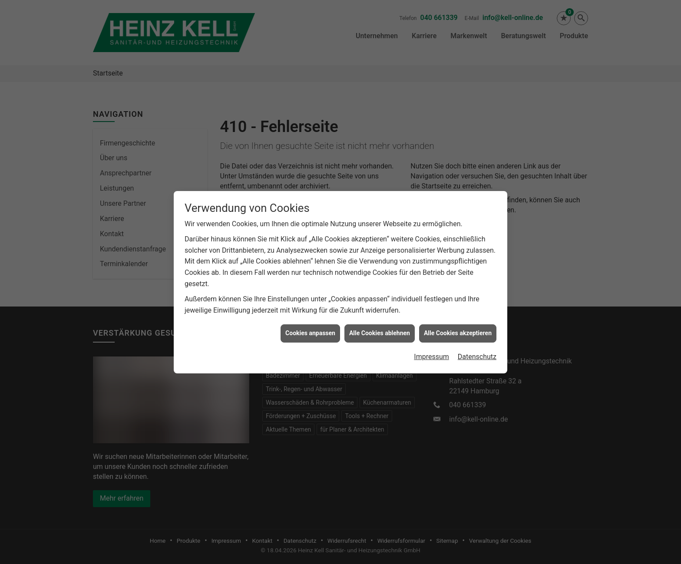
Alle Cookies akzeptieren (458, 330)
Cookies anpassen (310, 330)
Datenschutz (477, 353)
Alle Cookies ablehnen (379, 330)
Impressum (431, 353)
